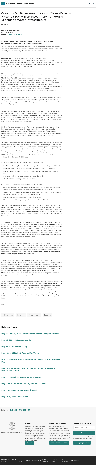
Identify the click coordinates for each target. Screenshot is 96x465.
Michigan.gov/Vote (82, 443)
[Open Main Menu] (94, 4)
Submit (84, 433)
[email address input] (84, 427)
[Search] (90, 4)
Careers (30, 443)
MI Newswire (8, 315)
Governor (20, 315)
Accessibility (35, 460)
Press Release (34, 315)
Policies (28, 460)
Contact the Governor (59, 443)
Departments (75, 460)
